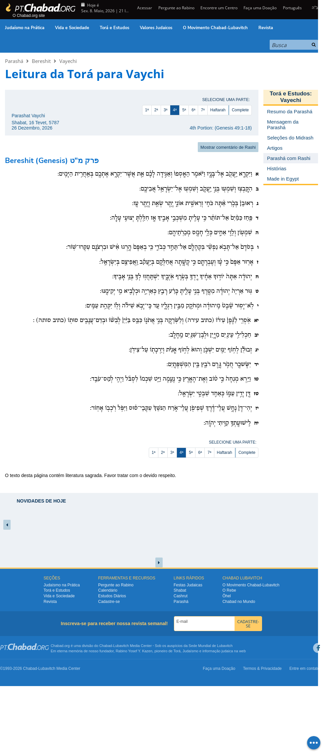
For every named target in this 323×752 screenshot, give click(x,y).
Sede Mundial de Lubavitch (210, 646)
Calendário (107, 590)
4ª (175, 110)
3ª (165, 110)
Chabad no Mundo (238, 601)
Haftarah (218, 110)
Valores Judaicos (156, 28)
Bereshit (41, 61)
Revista (265, 28)
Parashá (14, 61)
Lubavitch (121, 646)
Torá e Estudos (114, 28)
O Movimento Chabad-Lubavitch (215, 28)
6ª (193, 110)
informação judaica (217, 651)
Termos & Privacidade (262, 668)
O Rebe (229, 590)
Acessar (144, 8)
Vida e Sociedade (72, 28)
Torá (176, 651)
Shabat (180, 590)
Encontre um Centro (219, 8)
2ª (156, 110)
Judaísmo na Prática (24, 28)
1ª (147, 110)
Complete (240, 110)
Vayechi (68, 61)
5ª (184, 110)
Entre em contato (305, 668)
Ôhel (226, 596)
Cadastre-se (109, 601)
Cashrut (181, 596)
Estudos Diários (112, 596)
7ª (202, 110)
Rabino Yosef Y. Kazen (134, 651)
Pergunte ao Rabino (176, 8)
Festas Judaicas (188, 585)
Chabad (105, 646)
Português (292, 8)
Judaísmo (190, 651)
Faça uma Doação (260, 8)
